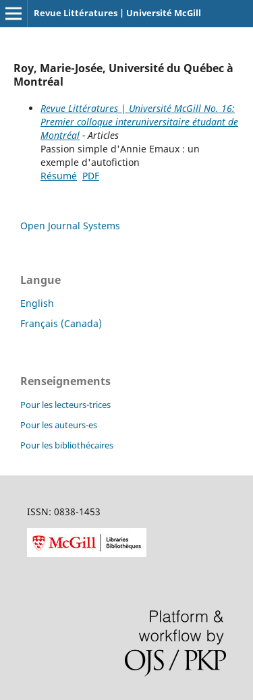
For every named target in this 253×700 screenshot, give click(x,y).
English (37, 303)
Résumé (58, 175)
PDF (90, 175)
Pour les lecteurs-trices (65, 405)
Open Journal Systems (70, 225)
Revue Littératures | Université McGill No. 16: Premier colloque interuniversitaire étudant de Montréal (139, 122)
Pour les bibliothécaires (66, 445)
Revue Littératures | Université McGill (117, 13)
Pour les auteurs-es (58, 425)
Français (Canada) (61, 323)
